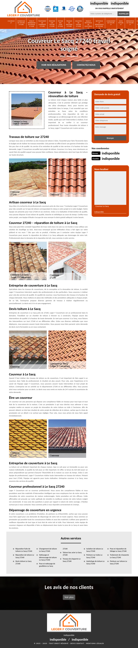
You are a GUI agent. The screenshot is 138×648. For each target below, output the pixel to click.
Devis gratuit (77, 643)
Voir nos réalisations (53, 65)
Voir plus (68, 597)
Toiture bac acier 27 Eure (60, 23)
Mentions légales (95, 643)
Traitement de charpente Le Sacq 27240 (119, 556)
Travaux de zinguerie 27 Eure (69, 23)
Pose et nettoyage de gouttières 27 (88, 24)
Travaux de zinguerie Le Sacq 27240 (71, 560)
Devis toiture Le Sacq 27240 (23, 562)
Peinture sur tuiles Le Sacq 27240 (94, 556)
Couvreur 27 (11, 22)
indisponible (99, 3)
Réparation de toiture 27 (130, 22)
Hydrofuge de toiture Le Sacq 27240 (95, 562)
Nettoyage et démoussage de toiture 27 (99, 24)
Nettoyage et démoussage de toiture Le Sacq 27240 (48, 557)
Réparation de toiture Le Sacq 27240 (24, 556)
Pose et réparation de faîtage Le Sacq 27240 (118, 550)
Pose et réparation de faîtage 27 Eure (31, 23)
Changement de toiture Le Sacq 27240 (48, 550)
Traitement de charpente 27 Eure (42, 23)
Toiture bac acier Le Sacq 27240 (72, 553)
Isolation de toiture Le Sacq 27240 (94, 550)
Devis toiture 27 (120, 22)
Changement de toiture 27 (110, 22)
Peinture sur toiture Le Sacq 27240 (118, 562)
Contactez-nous (86, 65)
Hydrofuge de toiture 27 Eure (21, 22)
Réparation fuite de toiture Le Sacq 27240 (23, 550)
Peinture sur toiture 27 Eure (52, 23)
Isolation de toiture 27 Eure (78, 23)
